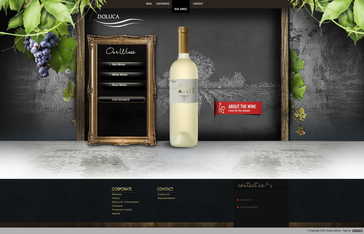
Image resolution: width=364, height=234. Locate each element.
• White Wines (118, 74)
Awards (116, 213)
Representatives (166, 198)
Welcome (117, 194)
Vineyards (117, 206)
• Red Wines (117, 64)
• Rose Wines (118, 85)
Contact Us (164, 194)
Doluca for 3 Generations (125, 202)
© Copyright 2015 (316, 230)
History (116, 198)
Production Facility (122, 210)
